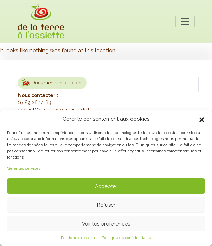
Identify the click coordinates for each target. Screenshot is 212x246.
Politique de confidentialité (126, 237)
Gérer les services (23, 168)
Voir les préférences (106, 224)
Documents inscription (57, 82)
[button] (201, 118)
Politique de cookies (79, 237)
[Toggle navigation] (185, 21)
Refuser (106, 205)
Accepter (106, 186)
